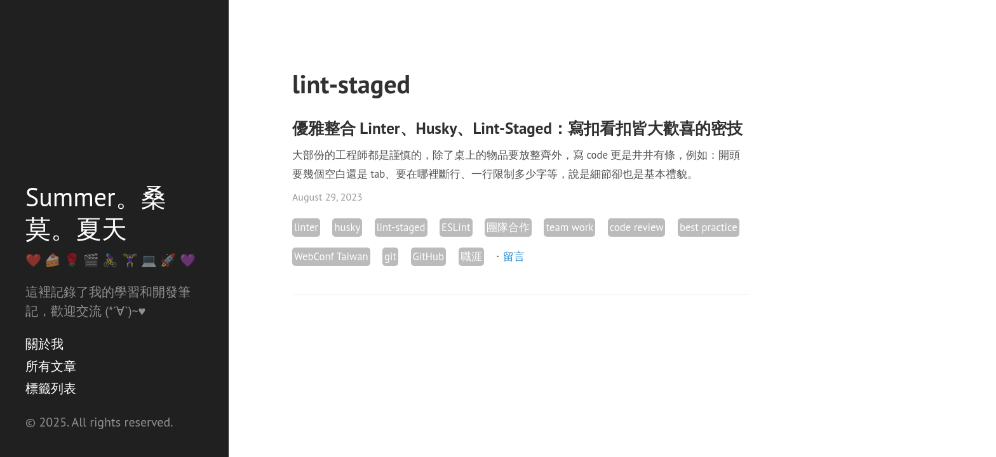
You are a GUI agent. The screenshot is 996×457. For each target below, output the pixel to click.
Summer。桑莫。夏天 (95, 212)
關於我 (44, 344)
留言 (514, 256)
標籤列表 (50, 388)
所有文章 (50, 366)
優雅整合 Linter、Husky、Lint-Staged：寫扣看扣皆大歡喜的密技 (517, 128)
